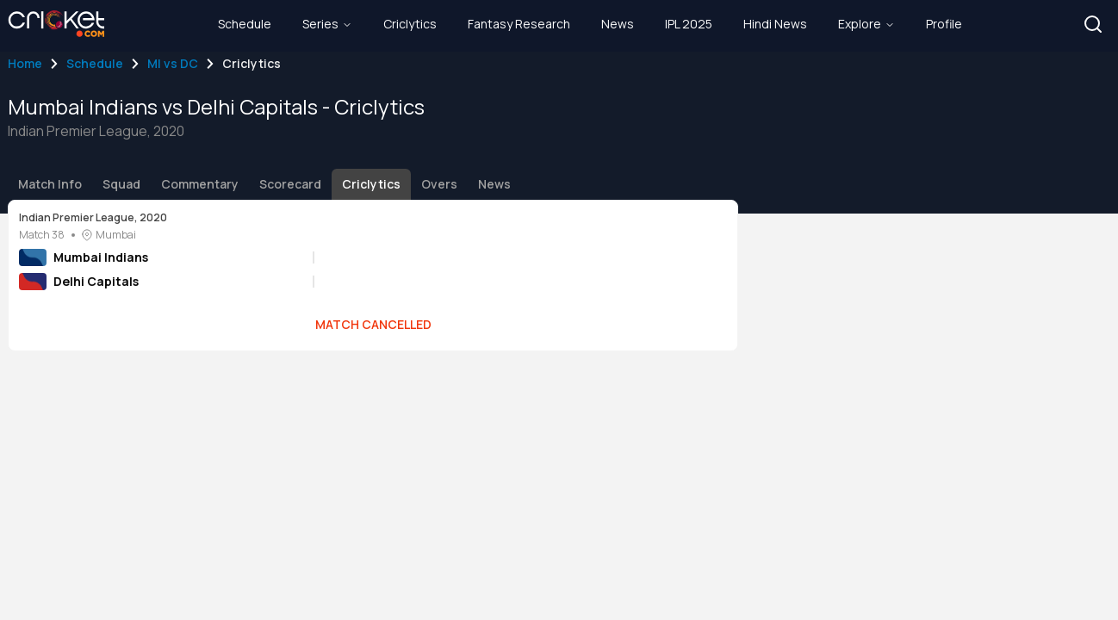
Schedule (94, 63)
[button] (1093, 24)
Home (25, 63)
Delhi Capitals (96, 281)
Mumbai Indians (100, 257)
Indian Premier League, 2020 (93, 218)
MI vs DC (172, 63)
